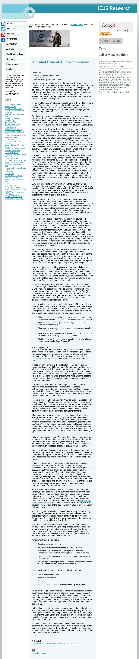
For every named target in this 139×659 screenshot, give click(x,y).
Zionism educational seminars (15, 149)
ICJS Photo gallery (14, 54)
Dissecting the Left (11, 137)
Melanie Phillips (10, 107)
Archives (10, 49)
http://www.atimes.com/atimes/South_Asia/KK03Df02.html (56, 643)
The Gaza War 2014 (12, 195)
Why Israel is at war (12, 118)
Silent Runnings (10, 128)
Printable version (39, 652)
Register (10, 34)
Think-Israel (9, 172)
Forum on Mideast (11, 153)
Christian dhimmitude (12, 151)
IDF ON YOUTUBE (12, 178)
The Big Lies (9, 174)
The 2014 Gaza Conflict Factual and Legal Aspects (14, 198)
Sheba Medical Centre (13, 105)
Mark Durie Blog (10, 185)
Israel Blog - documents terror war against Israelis (15, 156)
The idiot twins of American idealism (60, 62)
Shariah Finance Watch (13, 109)
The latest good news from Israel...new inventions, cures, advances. (15, 189)
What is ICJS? (12, 29)
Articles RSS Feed (112, 41)
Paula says (9, 139)
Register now (77, 25)
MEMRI (7, 183)
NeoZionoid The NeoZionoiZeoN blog (12, 123)
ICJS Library (11, 44)
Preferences (11, 39)
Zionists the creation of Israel (15, 135)
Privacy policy (12, 64)
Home (9, 24)
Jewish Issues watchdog (13, 130)
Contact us (11, 59)
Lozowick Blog (10, 120)
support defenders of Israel (14, 193)
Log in (10, 69)
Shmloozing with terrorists (14, 176)
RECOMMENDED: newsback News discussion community (15, 161)
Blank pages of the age (13, 126)
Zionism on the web (12, 158)
